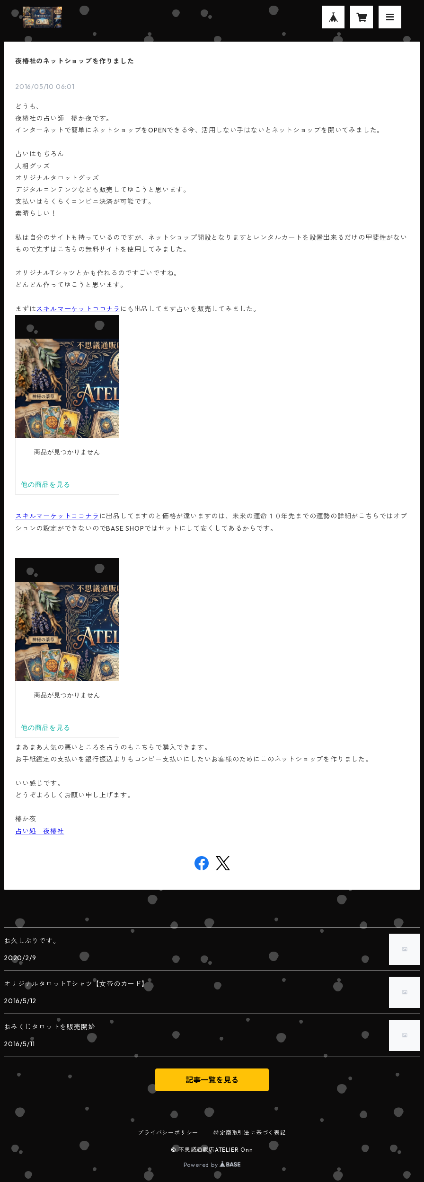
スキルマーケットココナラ (78, 309)
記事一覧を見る (212, 1080)
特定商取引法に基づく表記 (249, 1132)
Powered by (212, 1164)
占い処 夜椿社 (39, 831)
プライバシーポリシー (168, 1132)
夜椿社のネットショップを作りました (74, 61)
